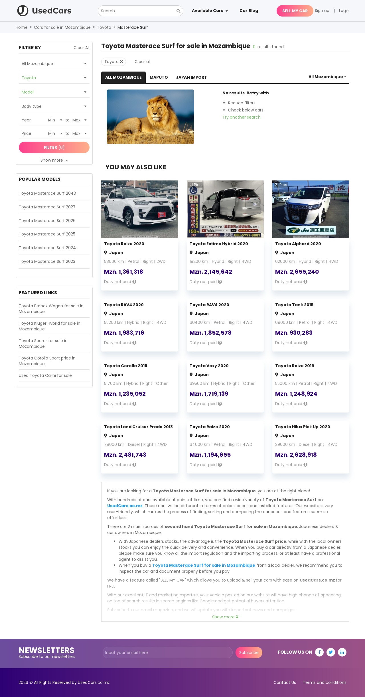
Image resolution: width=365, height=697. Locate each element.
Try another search (241, 117)
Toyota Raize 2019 (294, 366)
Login (344, 10)
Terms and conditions (324, 682)
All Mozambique (123, 77)
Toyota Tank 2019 (294, 305)
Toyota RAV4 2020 (124, 305)
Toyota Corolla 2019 (125, 366)
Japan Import (191, 77)
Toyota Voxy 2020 (209, 366)
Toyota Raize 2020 (124, 244)
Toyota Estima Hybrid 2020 (219, 244)
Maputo (159, 77)
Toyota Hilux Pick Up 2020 (302, 427)
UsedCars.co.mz (125, 506)
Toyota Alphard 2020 (298, 244)
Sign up (322, 10)
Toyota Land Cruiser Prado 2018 (138, 427)
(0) (54, 147)
